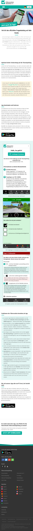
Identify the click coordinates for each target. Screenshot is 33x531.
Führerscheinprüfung (5, 475)
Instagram (5, 466)
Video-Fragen (3, 480)
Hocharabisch (5, 503)
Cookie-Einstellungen (11, 521)
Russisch (5, 489)
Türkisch (4, 491)
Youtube (7, 466)
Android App (3, 509)
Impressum (4, 521)
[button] (3, 460)
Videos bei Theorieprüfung (6, 477)
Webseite (11, 91)
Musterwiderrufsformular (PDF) (22, 519)
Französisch (20, 491)
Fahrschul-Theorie (20, 480)
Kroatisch (5, 498)
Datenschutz (4, 519)
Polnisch (20, 493)
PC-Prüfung (19, 475)
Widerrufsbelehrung (11, 519)
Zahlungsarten (4, 512)
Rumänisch (5, 496)
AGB (30, 519)
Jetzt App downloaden (12, 433)
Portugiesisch (20, 489)
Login (29, 7)
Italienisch (20, 486)
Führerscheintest (4, 473)
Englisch (4, 486)
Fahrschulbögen (20, 477)
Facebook (2, 466)
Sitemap (2, 514)
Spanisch (5, 493)
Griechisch (5, 500)
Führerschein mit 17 (20, 473)
